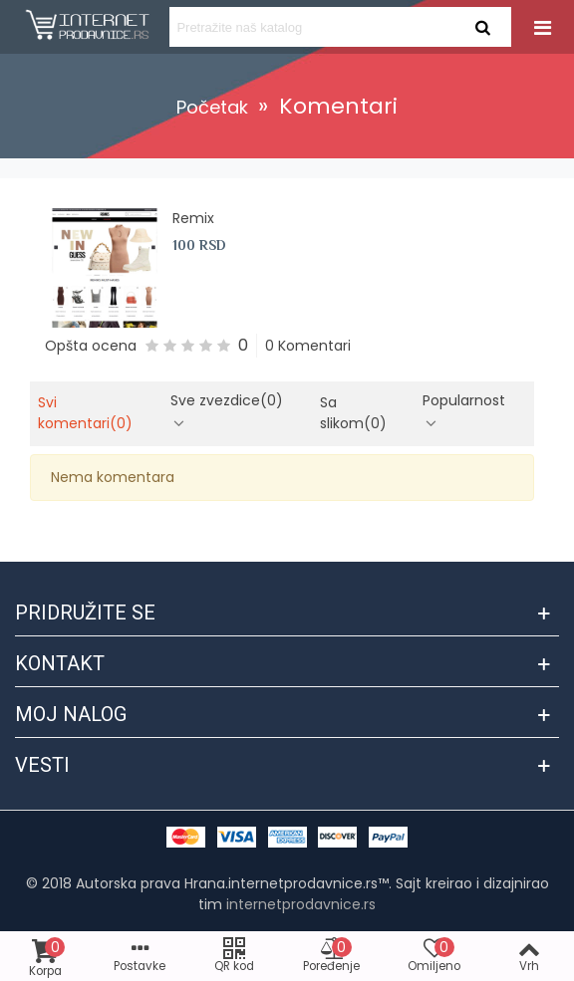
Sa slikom (353, 412)
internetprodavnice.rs (301, 904)
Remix (193, 218)
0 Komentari (308, 346)
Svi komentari (85, 412)
